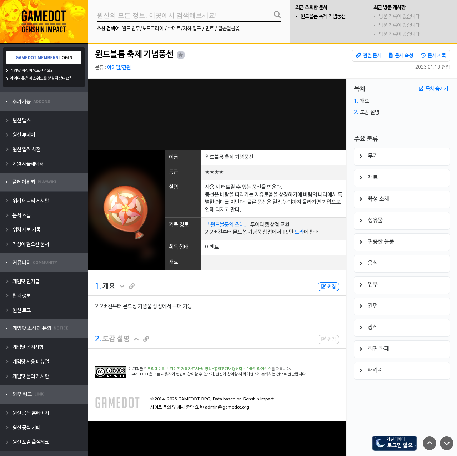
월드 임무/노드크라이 (143, 28)
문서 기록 (433, 56)
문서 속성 (401, 56)
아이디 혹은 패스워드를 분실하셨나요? (41, 78)
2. (98, 339)
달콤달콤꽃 (229, 28)
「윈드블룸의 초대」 (227, 225)
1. (98, 286)
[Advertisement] (217, 114)
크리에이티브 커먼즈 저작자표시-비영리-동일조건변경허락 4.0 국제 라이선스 (209, 369)
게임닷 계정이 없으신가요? (31, 71)
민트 (209, 28)
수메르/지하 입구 (184, 28)
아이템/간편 (119, 67)
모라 (299, 232)
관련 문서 (368, 56)
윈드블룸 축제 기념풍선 (323, 16)
